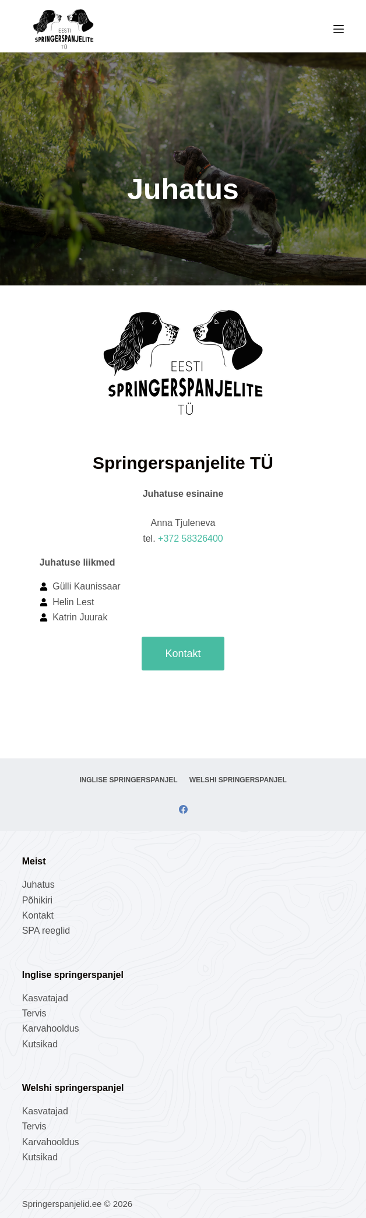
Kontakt (38, 915)
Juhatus (38, 884)
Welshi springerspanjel (238, 780)
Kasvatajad (45, 998)
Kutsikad (40, 1044)
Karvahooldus (50, 1028)
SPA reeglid (46, 930)
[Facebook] (183, 809)
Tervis (34, 1013)
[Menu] (338, 29)
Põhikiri (37, 900)
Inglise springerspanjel (128, 780)
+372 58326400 (190, 538)
